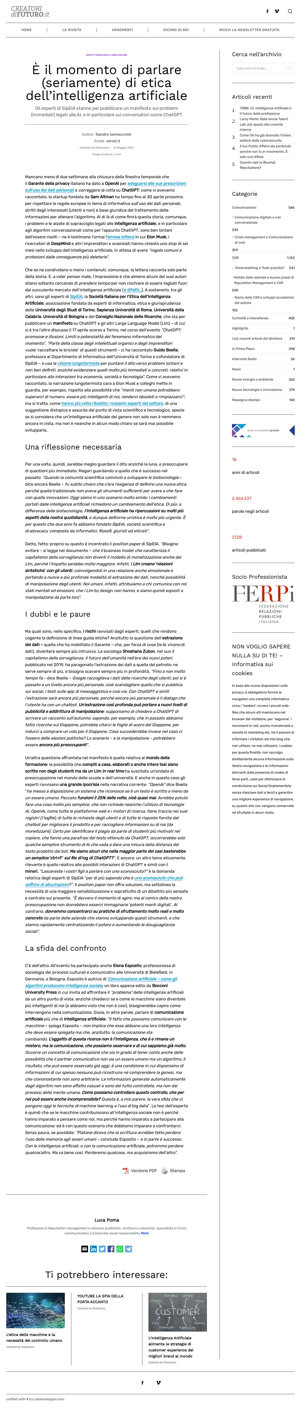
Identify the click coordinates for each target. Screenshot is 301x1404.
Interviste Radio (244, 359)
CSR (235, 258)
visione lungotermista (78, 357)
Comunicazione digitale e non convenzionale (258, 220)
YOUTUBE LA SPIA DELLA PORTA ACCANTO (106, 1293)
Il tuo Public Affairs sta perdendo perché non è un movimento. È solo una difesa (265, 151)
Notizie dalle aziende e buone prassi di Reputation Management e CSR (264, 280)
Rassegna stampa (246, 400)
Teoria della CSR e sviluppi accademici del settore (264, 300)
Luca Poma (106, 1214)
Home (27, 30)
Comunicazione (244, 208)
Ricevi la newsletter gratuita (249, 30)
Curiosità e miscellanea (250, 318)
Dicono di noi (176, 30)
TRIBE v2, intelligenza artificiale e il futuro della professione (265, 111)
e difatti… (133, 283)
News (236, 369)
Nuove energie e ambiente (252, 379)
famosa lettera (120, 230)
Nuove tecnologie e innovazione (106, 51)
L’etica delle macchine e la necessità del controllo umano (35, 1334)
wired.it (113, 135)
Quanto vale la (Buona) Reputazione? (257, 165)
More (145, 1227)
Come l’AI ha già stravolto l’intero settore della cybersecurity (265, 138)
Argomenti (122, 30)
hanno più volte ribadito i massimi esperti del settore (112, 397)
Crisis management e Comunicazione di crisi (264, 240)
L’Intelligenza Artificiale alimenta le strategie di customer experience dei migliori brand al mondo (176, 1344)
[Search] (290, 11)
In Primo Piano (243, 349)
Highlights (240, 328)
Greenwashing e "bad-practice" (260, 268)
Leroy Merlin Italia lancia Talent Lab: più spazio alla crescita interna (264, 124)
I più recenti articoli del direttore (257, 339)
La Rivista (72, 30)
